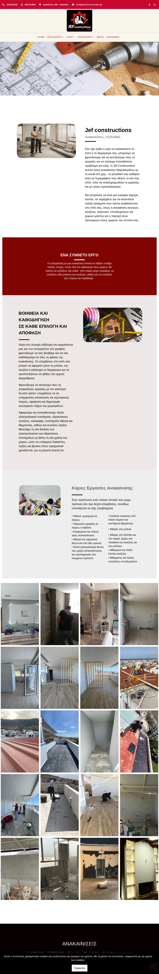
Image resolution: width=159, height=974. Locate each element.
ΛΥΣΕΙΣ (70, 37)
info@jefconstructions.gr (89, 4)
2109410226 (12, 4)
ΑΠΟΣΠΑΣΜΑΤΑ (85, 37)
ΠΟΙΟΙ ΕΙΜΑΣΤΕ (54, 37)
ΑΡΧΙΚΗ (41, 37)
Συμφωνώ (79, 968)
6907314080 (30, 4)
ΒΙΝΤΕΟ (100, 37)
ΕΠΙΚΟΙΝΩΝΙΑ (113, 37)
